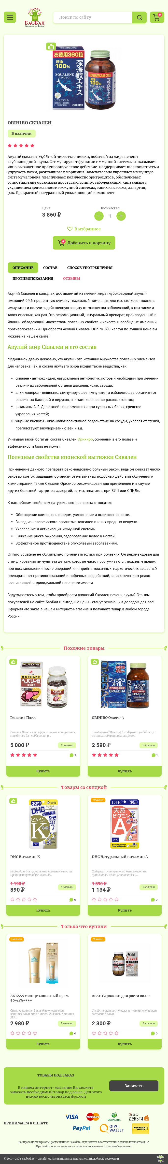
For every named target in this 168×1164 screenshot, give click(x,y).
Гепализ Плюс (23, 717)
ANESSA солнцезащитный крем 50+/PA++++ (39, 998)
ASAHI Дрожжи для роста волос (121, 996)
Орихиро (85, 439)
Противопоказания (33, 278)
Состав (50, 267)
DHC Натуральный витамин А (120, 857)
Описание (23, 267)
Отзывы (71, 278)
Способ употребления (89, 267)
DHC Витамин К (25, 857)
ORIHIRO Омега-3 (108, 717)
